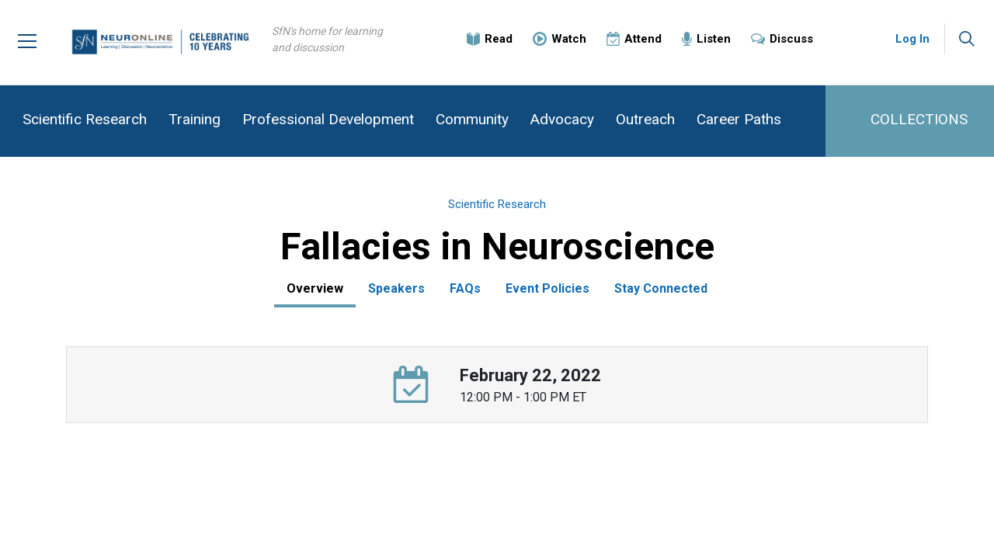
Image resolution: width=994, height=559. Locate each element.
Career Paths (739, 119)
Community (472, 119)
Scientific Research (85, 119)
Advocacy (562, 119)
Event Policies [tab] (547, 288)
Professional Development (328, 119)
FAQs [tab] (465, 288)
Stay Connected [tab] (660, 288)
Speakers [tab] (396, 288)
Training (195, 119)
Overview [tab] (315, 288)
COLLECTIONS (919, 119)
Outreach (645, 119)
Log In (912, 39)
